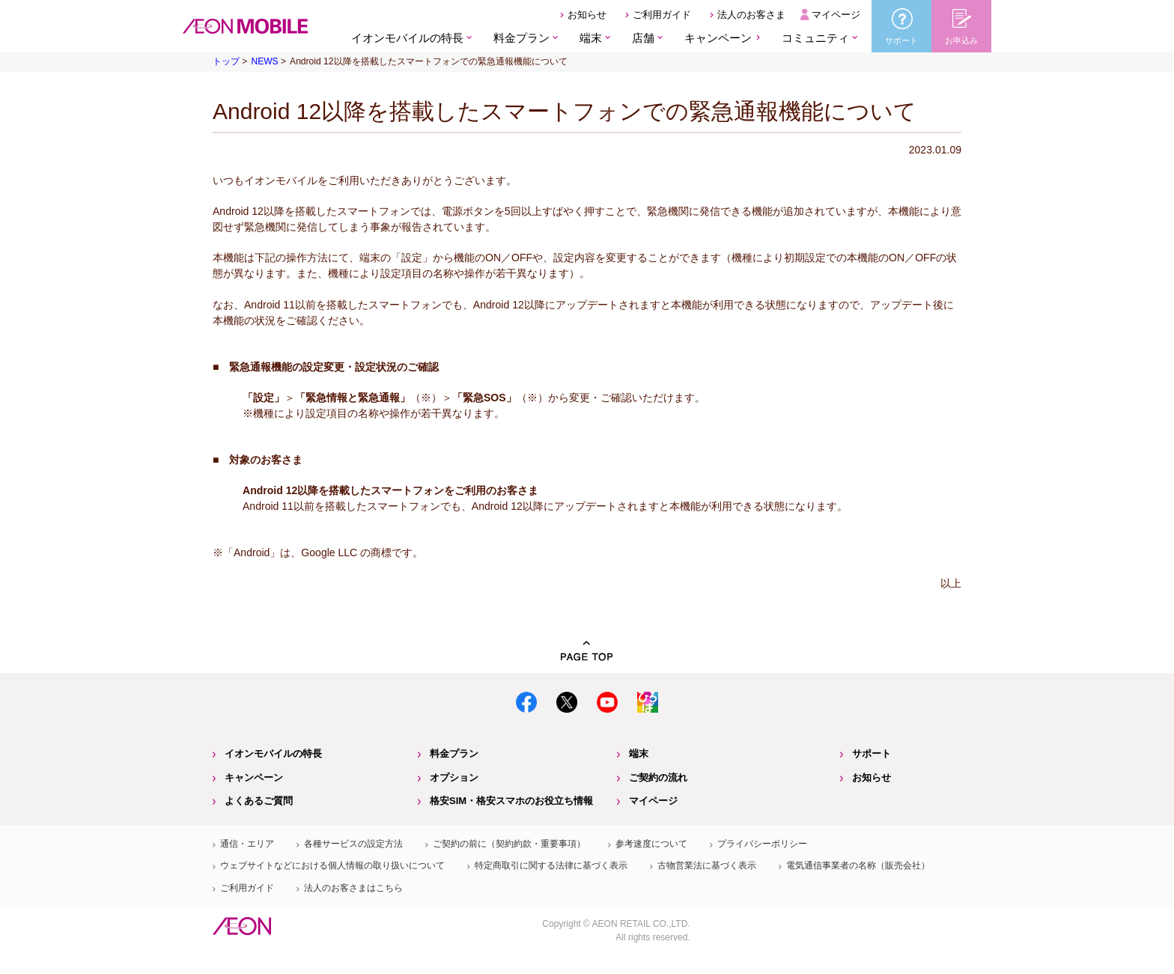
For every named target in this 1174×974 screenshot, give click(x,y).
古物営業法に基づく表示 (706, 865)
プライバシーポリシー (762, 843)
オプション (454, 777)
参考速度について (651, 843)
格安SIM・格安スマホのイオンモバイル (245, 26)
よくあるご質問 (259, 800)
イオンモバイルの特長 (273, 753)
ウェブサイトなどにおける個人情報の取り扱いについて (332, 865)
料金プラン (454, 753)
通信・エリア (247, 843)
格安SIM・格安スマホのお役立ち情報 (511, 800)
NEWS (264, 61)
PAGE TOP (587, 651)
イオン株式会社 (242, 926)
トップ (226, 61)
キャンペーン (718, 37)
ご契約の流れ (658, 777)
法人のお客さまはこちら (353, 888)
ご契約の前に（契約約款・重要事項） (509, 843)
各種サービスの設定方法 (353, 843)
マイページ (836, 14)
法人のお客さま (751, 14)
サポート (871, 753)
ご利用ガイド (662, 14)
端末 (638, 753)
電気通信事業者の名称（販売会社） (858, 865)
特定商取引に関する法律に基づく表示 (551, 865)
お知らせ (587, 14)
